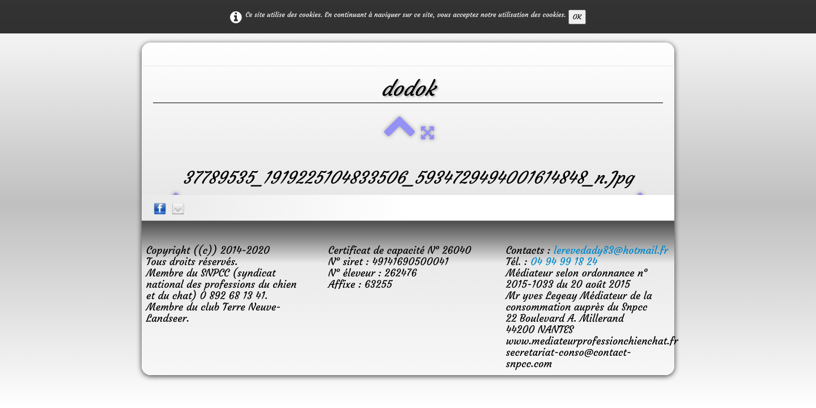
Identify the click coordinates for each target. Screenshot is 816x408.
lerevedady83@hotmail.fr (611, 250)
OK (577, 16)
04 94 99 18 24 (563, 261)
